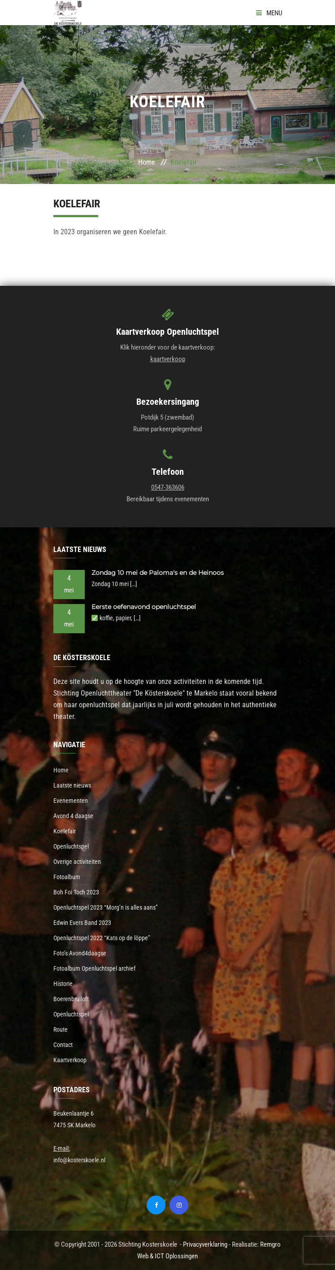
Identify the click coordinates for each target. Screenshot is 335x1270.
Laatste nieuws (72, 785)
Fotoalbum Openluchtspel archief (94, 968)
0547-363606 (167, 487)
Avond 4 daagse (73, 815)
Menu (269, 13)
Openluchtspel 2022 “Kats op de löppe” (101, 938)
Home (146, 162)
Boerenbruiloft (71, 999)
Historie (63, 983)
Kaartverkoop (70, 1060)
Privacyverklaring (205, 1244)
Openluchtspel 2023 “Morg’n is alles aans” (105, 907)
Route (60, 1029)
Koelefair (64, 831)
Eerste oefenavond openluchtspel (143, 607)
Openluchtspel (71, 846)
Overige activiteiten (77, 861)
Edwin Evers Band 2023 (82, 922)
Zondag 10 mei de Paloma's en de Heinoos (157, 573)
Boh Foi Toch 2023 (76, 892)
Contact (63, 1044)
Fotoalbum (66, 876)
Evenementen (70, 800)
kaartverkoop (167, 359)
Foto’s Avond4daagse (79, 953)
